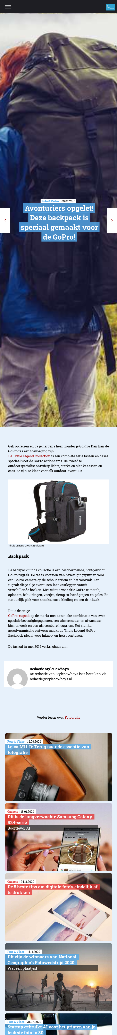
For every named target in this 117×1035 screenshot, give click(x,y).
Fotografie (72, 717)
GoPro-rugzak (19, 615)
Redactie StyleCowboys (49, 668)
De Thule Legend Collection (29, 456)
